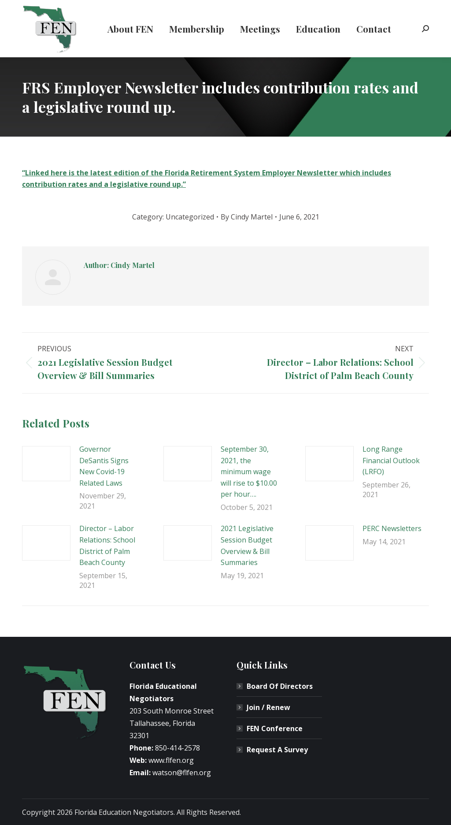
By (247, 217)
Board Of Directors (280, 686)
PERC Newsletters (391, 528)
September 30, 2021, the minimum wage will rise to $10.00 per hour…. (249, 471)
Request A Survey (277, 749)
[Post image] (46, 463)
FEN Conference (275, 728)
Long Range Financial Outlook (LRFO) (391, 460)
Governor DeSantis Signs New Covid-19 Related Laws (104, 466)
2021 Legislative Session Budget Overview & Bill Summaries (247, 545)
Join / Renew (268, 707)
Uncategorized (190, 217)
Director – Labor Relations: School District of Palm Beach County (107, 545)
